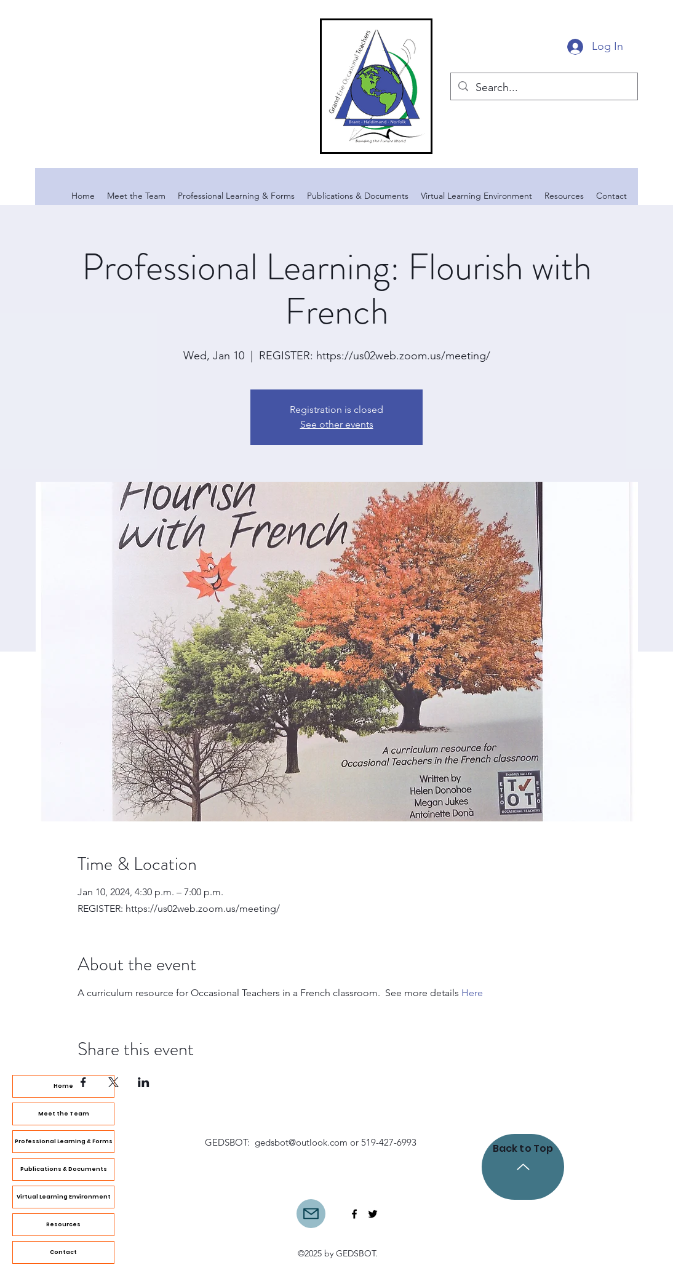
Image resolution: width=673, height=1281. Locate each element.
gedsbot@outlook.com (301, 1142)
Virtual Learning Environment (64, 1196)
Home (63, 1086)
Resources (63, 1224)
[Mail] (311, 1213)
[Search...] (543, 88)
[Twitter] (373, 1214)
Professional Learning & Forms (64, 1141)
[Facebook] (354, 1214)
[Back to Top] (523, 1167)
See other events (336, 424)
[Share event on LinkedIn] (143, 1082)
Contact (63, 1252)
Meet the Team (63, 1113)
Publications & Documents (63, 1169)
